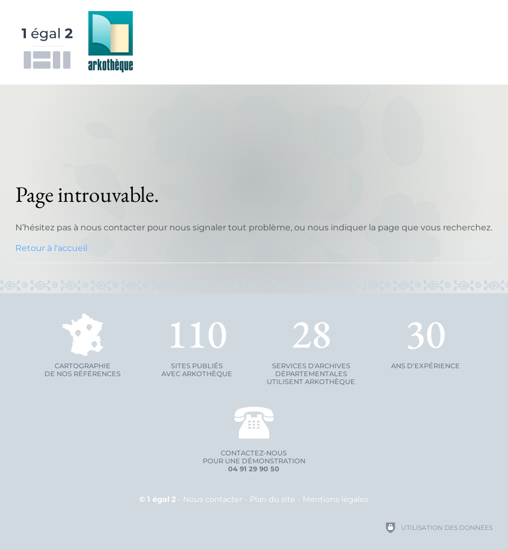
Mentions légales (335, 499)
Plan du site (272, 499)
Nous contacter (212, 499)
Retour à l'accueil (51, 248)
